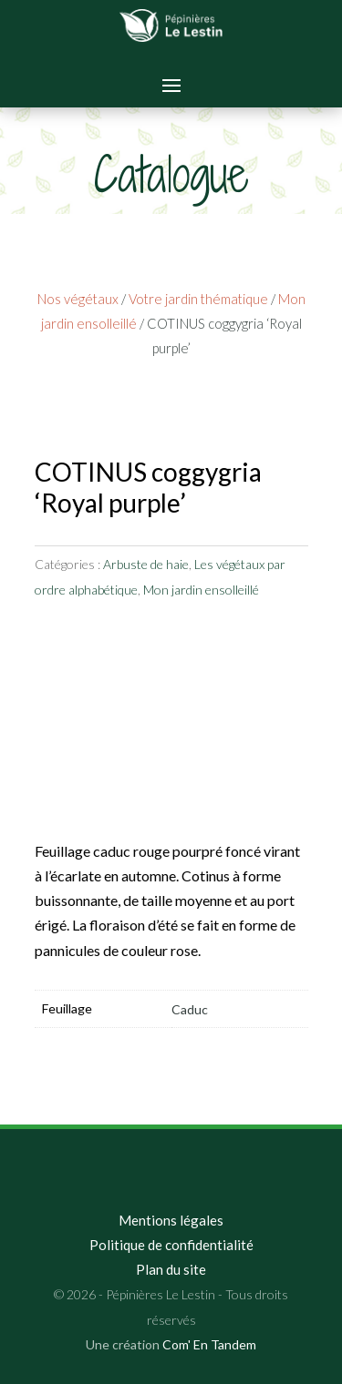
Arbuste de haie (146, 564)
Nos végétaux (78, 298)
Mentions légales (171, 1220)
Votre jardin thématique (198, 298)
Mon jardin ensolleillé (201, 589)
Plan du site (171, 1269)
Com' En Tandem (209, 1344)
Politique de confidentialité (171, 1244)
